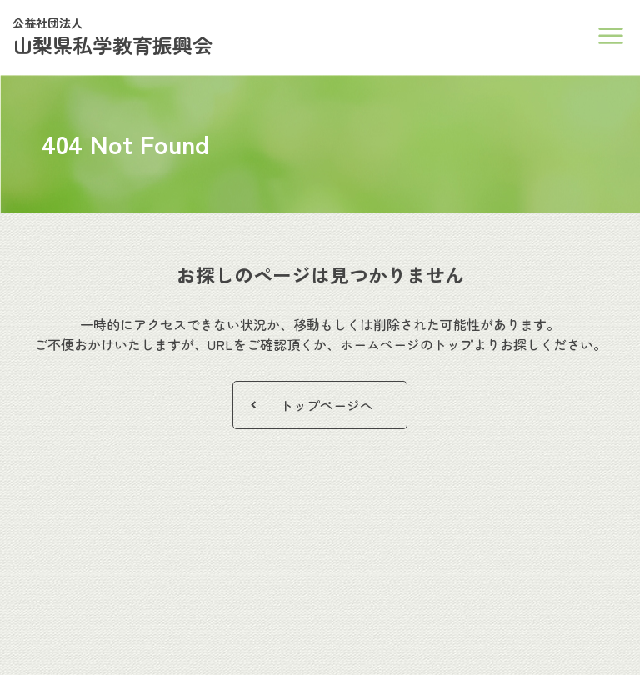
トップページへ (326, 405)
